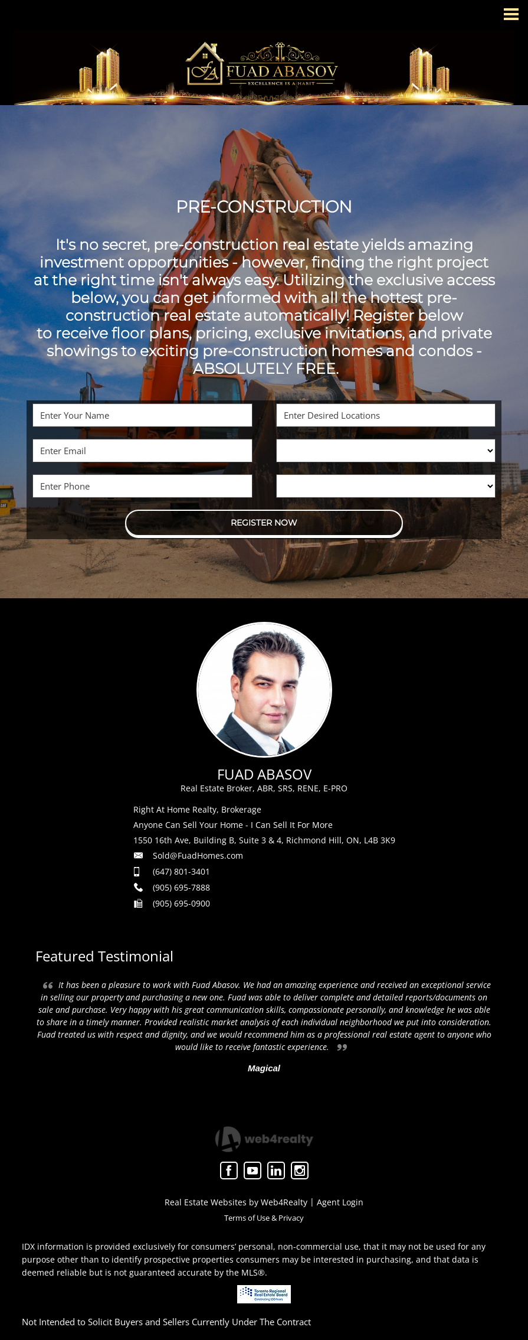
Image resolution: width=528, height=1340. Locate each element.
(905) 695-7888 (181, 887)
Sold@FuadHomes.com (198, 855)
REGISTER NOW (264, 522)
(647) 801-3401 (181, 871)
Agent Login (340, 1202)
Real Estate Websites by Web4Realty (236, 1202)
